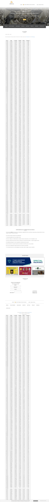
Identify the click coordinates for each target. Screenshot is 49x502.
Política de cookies (24, 314)
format (32, 36)
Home (21, 4)
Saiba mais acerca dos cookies (43, 500)
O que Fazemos (11, 26)
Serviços (36, 26)
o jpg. (34, 36)
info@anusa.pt (34, 292)
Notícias (27, 26)
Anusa (6, 26)
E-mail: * (15, 289)
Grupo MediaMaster (29, 312)
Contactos (42, 26)
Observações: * (12, 292)
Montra (22, 26)
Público (32, 26)
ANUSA (20, 312)
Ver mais (24, 19)
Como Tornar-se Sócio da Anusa (29, 4)
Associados (18, 26)
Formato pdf (27, 36)
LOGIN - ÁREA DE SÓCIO (40, 4)
